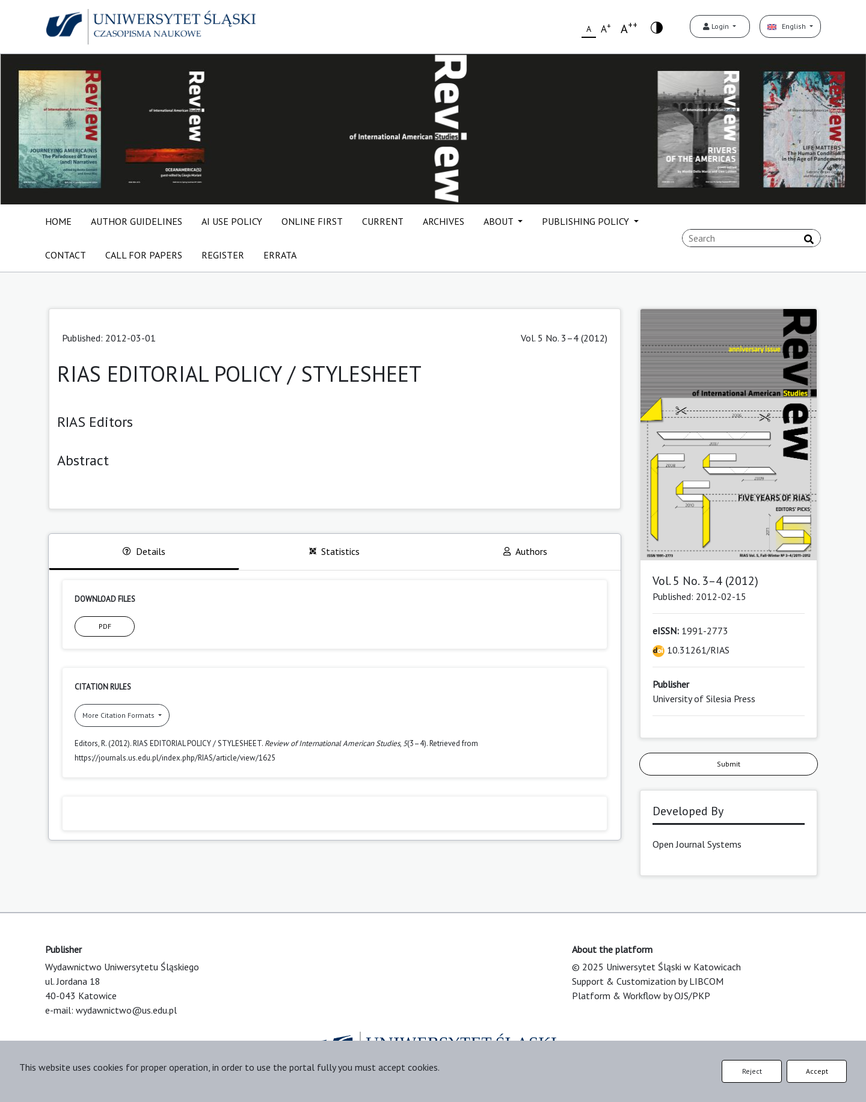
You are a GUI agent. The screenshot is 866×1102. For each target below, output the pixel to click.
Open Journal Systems (697, 844)
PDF (105, 626)
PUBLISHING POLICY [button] (586, 221)
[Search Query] (751, 238)
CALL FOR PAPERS (143, 255)
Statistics (334, 551)
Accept (817, 1071)
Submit (728, 763)
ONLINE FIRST (312, 221)
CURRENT (383, 221)
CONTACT (65, 255)
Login (717, 26)
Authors (525, 551)
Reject (752, 1071)
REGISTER (222, 255)
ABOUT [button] (499, 221)
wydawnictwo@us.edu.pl (126, 1010)
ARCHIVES (443, 221)
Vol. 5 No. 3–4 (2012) (564, 338)
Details (144, 551)
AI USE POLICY (231, 221)
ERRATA (279, 255)
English (787, 26)
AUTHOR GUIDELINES (136, 221)
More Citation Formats (119, 715)
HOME (58, 221)
